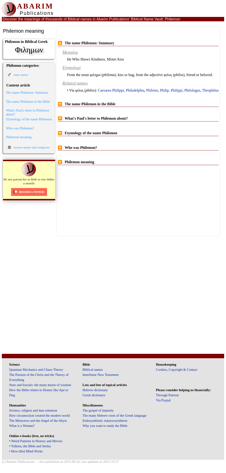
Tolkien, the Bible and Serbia (31, 446)
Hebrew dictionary (95, 390)
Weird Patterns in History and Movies (36, 441)
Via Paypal (163, 400)
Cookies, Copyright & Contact (176, 369)
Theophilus (210, 90)
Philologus (192, 90)
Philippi (177, 90)
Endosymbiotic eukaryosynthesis (105, 420)
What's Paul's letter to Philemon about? (27, 112)
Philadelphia (135, 90)
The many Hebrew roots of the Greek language (114, 415)
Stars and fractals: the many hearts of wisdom (40, 385)
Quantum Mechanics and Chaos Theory (36, 369)
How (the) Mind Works (27, 451)
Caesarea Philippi (111, 90)
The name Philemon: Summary (27, 92)
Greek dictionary (94, 395)
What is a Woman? (22, 426)
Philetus (152, 90)
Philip (164, 90)
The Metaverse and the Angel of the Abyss (38, 420)
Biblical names (93, 369)
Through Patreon (167, 395)
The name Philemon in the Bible (28, 101)
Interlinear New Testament (101, 375)
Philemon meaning (19, 137)
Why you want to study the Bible (105, 426)
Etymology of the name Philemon (29, 119)
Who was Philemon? (20, 128)
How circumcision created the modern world (39, 415)
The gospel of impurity (98, 410)
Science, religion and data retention (33, 410)
